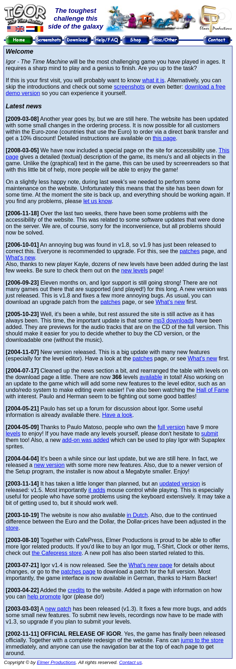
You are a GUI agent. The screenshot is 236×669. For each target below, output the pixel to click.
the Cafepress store (57, 553)
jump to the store (202, 640)
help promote (43, 597)
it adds (96, 490)
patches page (78, 572)
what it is (153, 80)
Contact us (130, 662)
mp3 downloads (173, 321)
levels (13, 434)
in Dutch (137, 515)
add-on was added (85, 440)
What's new (20, 258)
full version (171, 427)
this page (164, 138)
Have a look (117, 415)
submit (209, 434)
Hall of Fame (212, 390)
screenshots (129, 87)
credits (76, 590)
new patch (58, 609)
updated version (179, 484)
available (150, 377)
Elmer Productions (56, 662)
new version (49, 465)
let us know (97, 201)
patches (190, 251)
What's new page (150, 565)
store (12, 528)
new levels (134, 270)
